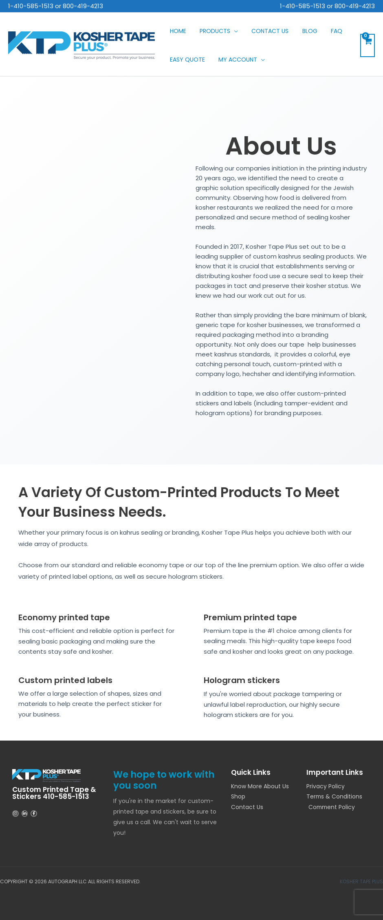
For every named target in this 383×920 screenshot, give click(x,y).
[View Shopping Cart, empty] (367, 45)
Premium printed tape (250, 617)
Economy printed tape (65, 617)
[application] (226, 31)
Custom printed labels (65, 680)
